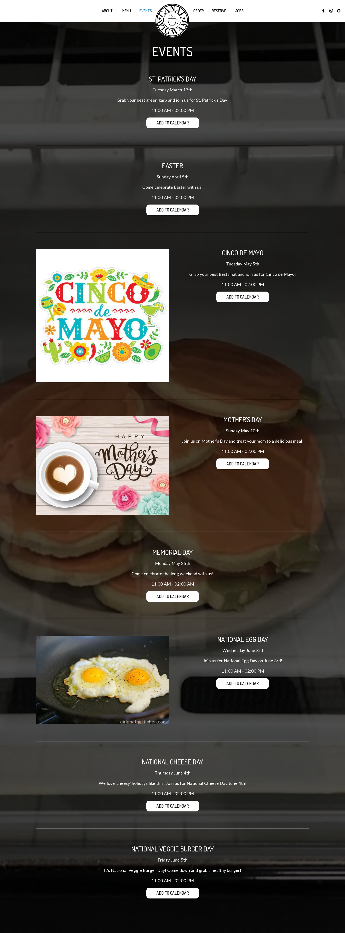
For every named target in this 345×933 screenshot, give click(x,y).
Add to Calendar (172, 122)
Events (145, 10)
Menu (126, 10)
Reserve (219, 10)
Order (198, 10)
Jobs (239, 10)
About (107, 10)
